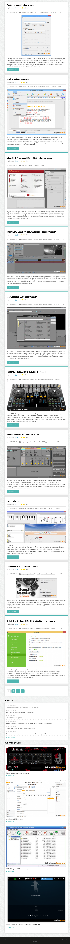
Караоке (44, 508)
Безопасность (38, 628)
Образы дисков (45, 12)
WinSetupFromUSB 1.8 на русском (20, 5)
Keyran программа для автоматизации (17, 773)
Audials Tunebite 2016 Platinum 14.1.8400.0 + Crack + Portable (23, 924)
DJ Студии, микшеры (26, 239)
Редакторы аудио (37, 239)
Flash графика (28, 165)
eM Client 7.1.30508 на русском (14, 819)
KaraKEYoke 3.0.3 (13, 501)
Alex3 (16, 82)
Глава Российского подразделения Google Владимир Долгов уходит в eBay (29, 723)
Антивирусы (46, 628)
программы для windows (27, 12)
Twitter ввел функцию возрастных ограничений (20, 728)
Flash (22, 165)
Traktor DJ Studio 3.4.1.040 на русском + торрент (26, 372)
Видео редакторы (47, 239)
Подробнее (12, 69)
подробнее (11, 775)
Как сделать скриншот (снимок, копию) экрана (20, 712)
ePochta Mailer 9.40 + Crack (18, 79)
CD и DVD (37, 12)
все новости (11, 737)
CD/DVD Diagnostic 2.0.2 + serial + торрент (18, 869)
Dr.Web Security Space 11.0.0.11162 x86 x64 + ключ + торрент (31, 621)
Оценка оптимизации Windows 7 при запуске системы (22, 707)
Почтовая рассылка (44, 86)
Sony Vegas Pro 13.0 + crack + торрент (22, 297)
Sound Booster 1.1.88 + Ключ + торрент (22, 566)
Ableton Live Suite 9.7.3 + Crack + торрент (23, 434)
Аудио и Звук (38, 379)
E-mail (36, 86)
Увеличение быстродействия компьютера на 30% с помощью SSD (26, 734)
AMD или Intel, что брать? (14, 718)
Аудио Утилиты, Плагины (48, 574)
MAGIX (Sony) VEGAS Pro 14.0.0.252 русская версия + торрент (31, 232)
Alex (16, 8)
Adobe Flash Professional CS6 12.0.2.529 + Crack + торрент (30, 158)
